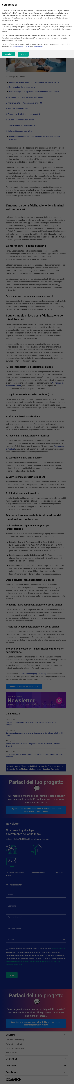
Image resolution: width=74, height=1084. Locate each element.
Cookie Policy (38, 47)
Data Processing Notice (21, 47)
